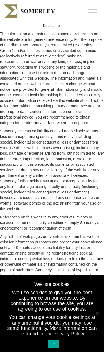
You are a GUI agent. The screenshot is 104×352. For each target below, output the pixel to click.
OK (53, 344)
